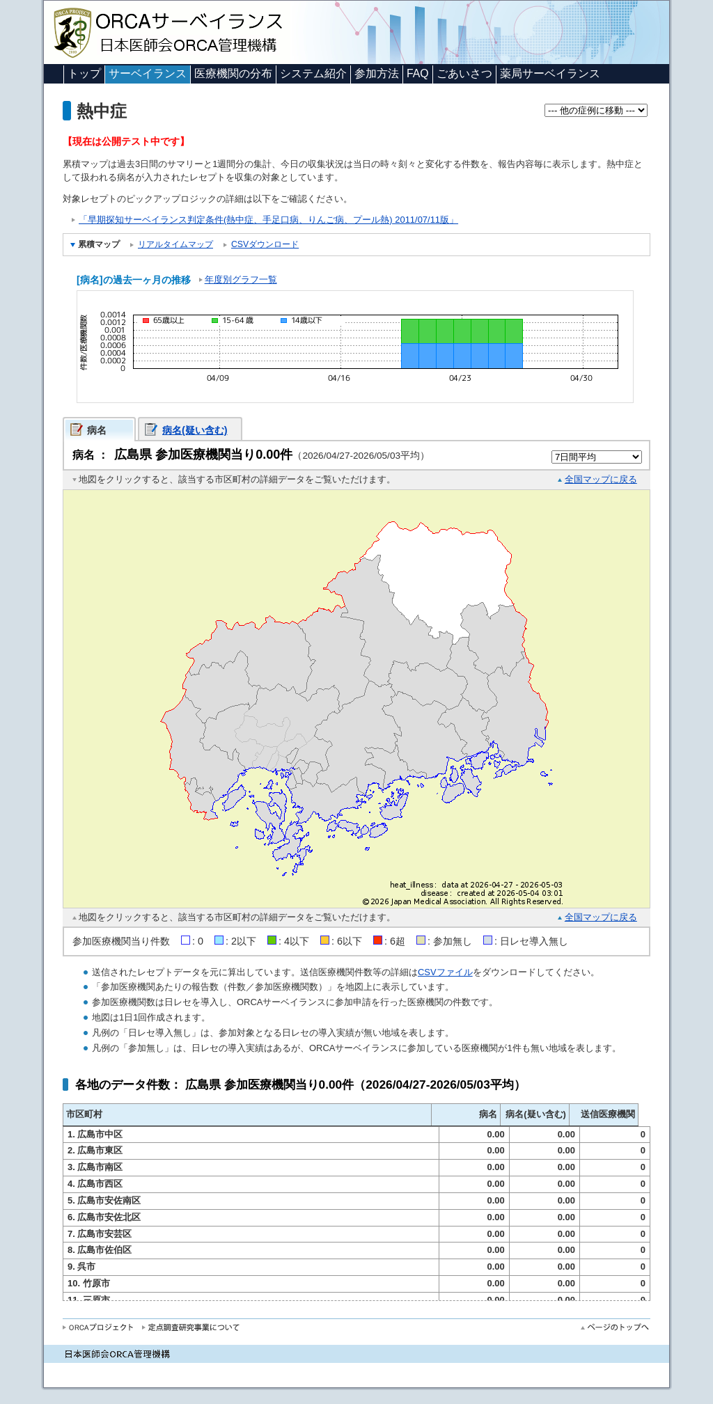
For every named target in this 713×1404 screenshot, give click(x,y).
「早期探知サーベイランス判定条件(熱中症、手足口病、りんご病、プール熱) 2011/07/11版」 (268, 219)
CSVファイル (445, 972)
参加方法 (376, 73)
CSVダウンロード (265, 244)
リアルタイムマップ (175, 244)
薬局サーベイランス (550, 73)
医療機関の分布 (233, 73)
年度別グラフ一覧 (241, 279)
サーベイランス (148, 73)
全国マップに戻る (601, 479)
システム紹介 (313, 73)
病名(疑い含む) (195, 430)
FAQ (418, 73)
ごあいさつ (464, 73)
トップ (84, 73)
